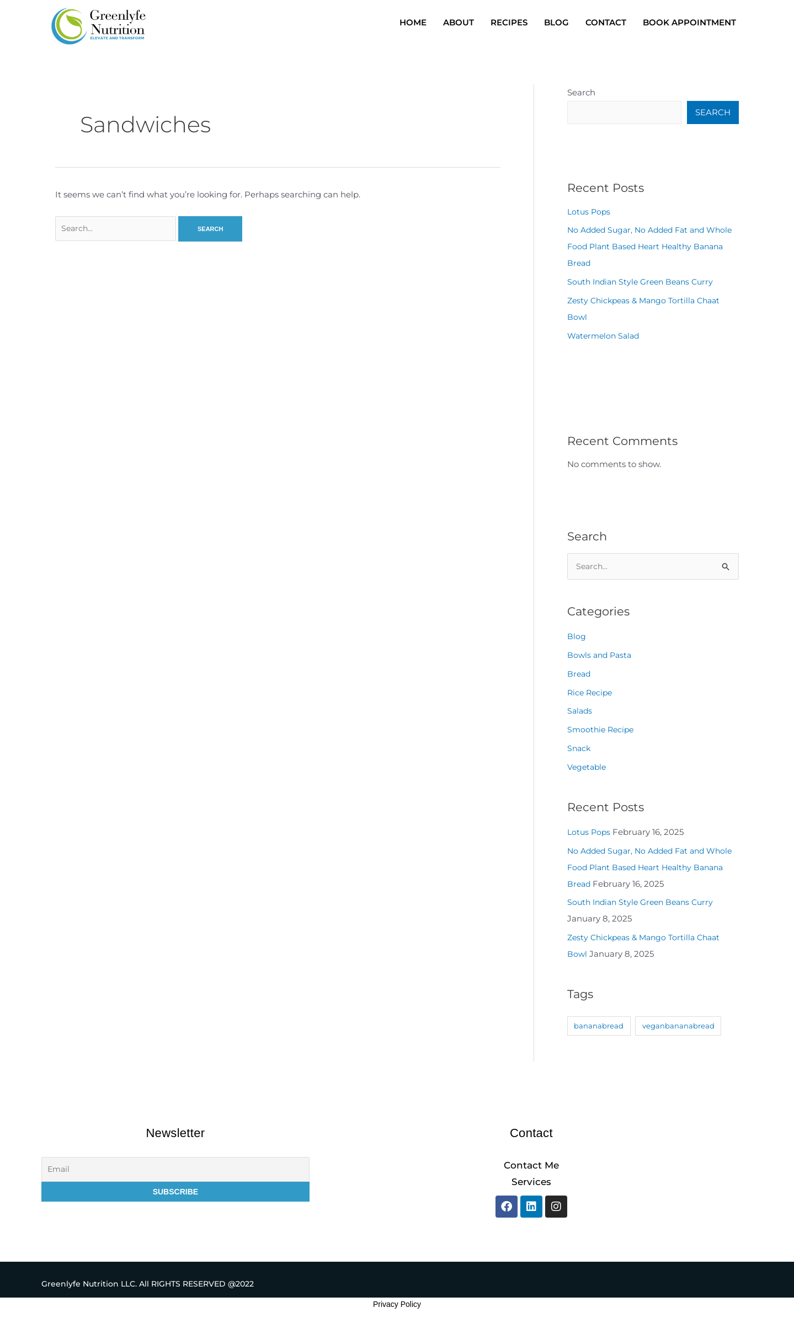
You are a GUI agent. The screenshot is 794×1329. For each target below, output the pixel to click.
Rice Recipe (591, 695)
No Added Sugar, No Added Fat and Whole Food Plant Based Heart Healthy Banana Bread (648, 248)
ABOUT (458, 22)
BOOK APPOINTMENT (689, 22)
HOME (413, 22)
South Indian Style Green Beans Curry (644, 283)
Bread (579, 676)
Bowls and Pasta (601, 657)
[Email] (175, 1172)
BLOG (556, 22)
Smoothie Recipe (602, 732)
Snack (579, 751)
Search (581, 92)
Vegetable (588, 769)
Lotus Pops (589, 213)
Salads (580, 714)
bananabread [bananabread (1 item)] (599, 1028)
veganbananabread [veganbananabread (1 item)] (678, 1028)
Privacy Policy (397, 1307)
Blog (576, 639)
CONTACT (605, 22)
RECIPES (509, 22)
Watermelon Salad (605, 337)
